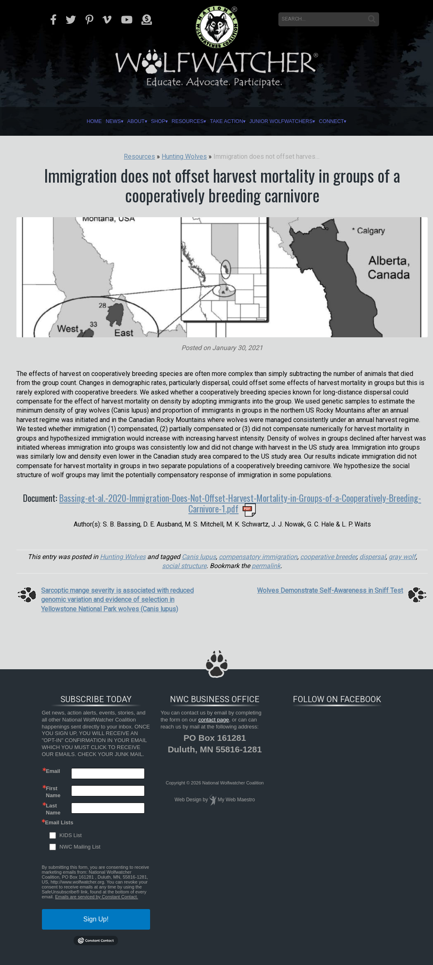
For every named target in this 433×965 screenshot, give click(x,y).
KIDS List (71, 835)
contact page (213, 720)
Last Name (53, 809)
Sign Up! (96, 919)
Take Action (230, 121)
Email (53, 771)
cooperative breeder (328, 557)
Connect (353, 121)
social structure (184, 566)
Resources (184, 121)
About (122, 121)
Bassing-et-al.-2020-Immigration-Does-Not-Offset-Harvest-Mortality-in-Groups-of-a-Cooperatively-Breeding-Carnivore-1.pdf (240, 503)
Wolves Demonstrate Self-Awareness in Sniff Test (330, 590)
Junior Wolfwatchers (294, 121)
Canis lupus (199, 557)
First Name (53, 791)
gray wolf (402, 557)
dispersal (372, 557)
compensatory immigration (258, 557)
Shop (149, 121)
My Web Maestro (236, 800)
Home (71, 121)
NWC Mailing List (80, 847)
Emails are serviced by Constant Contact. (96, 896)
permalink (266, 566)
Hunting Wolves (123, 557)
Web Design (188, 800)
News (95, 121)
